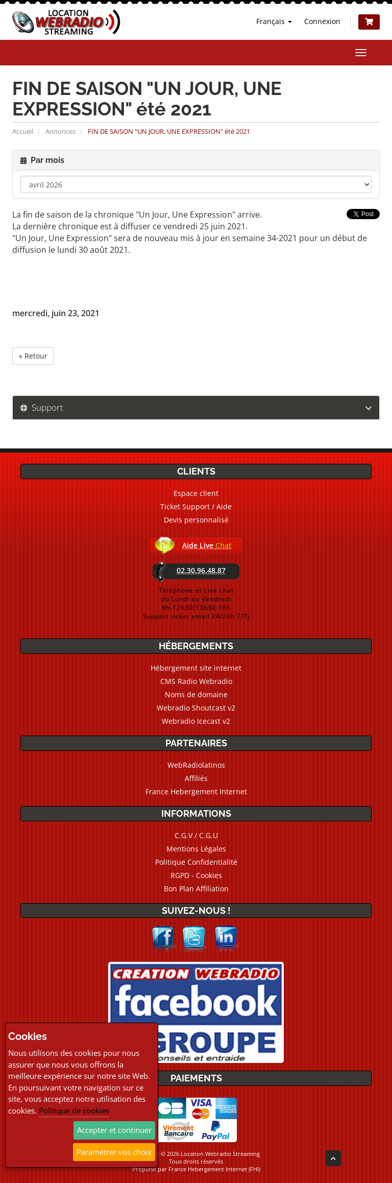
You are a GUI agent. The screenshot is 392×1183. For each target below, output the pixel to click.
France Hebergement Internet (196, 791)
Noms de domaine (196, 694)
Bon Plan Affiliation (196, 888)
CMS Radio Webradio (196, 681)
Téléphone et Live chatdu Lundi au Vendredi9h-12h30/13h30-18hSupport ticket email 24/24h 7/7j (196, 603)
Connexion (322, 21)
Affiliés (196, 778)
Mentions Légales (196, 849)
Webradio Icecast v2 (196, 721)
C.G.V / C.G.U (196, 835)
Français (274, 21)
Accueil (22, 131)
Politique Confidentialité (196, 862)
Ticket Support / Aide (196, 506)
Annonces (60, 131)
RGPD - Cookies (196, 875)
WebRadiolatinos (196, 765)
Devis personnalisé (196, 520)
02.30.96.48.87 (201, 570)
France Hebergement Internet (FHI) (214, 1169)
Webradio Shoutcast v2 (196, 708)
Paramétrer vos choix (114, 1152)
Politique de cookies (74, 1110)
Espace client (196, 493)
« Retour (33, 356)
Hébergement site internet (196, 668)
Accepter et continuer (114, 1130)
